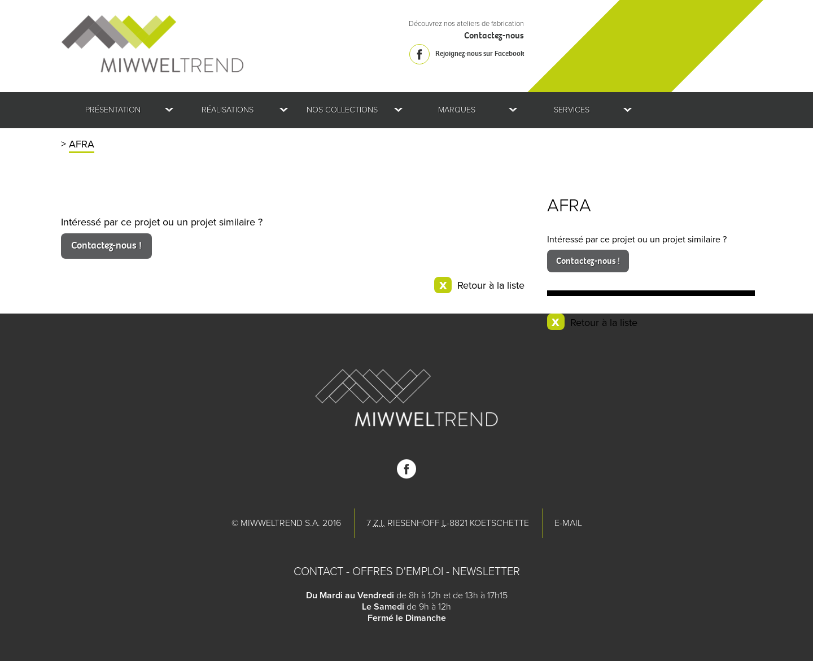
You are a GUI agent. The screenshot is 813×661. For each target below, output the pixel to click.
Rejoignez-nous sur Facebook (479, 53)
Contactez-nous (494, 35)
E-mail (568, 523)
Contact (318, 572)
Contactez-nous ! (588, 261)
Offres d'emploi (397, 572)
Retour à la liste (603, 322)
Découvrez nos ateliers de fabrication (466, 23)
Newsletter (486, 572)
